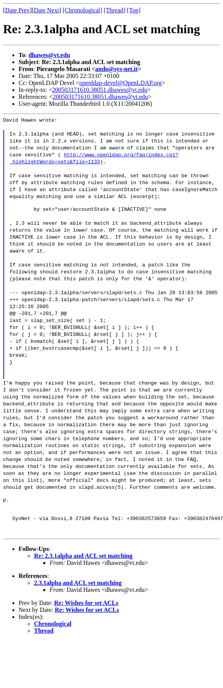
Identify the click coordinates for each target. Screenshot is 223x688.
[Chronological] (82, 10)
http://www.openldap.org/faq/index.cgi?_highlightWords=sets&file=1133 (94, 159)
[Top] (133, 10)
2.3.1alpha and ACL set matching (78, 588)
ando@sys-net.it (116, 69)
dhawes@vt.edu (49, 55)
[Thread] (114, 10)
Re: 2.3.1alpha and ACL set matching (83, 561)
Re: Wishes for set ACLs (86, 608)
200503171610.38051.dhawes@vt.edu (99, 89)
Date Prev (17, 10)
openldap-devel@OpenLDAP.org (120, 83)
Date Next (46, 10)
